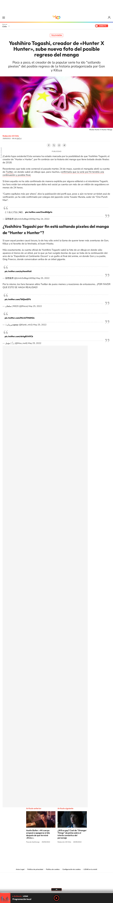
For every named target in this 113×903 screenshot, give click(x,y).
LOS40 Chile (56, 17)
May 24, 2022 (42, 219)
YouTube (51, 852)
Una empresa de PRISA (56, 878)
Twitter (54, 145)
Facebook (49, 145)
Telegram (64, 145)
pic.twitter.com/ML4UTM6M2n (19, 318)
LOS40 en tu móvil (90, 869)
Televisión (56, 35)
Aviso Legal (20, 869)
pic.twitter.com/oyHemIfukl (18, 271)
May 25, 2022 (42, 278)
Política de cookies (53, 869)
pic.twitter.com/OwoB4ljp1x (38, 212)
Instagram (46, 852)
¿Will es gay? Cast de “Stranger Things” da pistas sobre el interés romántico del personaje (72, 834)
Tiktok (41, 852)
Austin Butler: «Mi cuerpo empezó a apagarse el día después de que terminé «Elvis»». (38, 834)
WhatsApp (59, 145)
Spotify (67, 852)
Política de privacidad (35, 869)
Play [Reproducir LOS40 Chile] (56, 898)
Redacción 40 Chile (11, 136)
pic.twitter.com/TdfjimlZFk (18, 299)
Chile (4, 26)
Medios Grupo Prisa (56, 884)
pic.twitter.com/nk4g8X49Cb (19, 336)
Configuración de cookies (71, 869)
